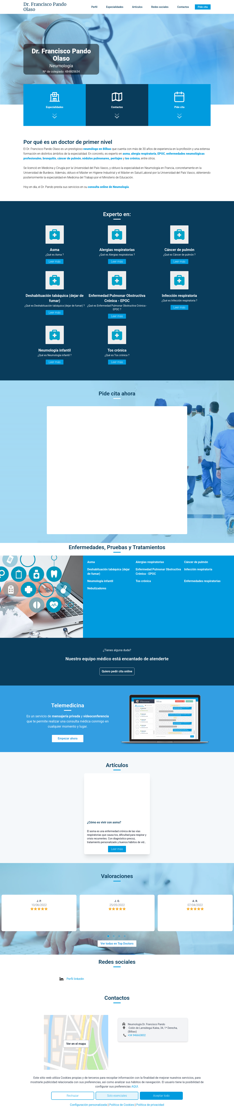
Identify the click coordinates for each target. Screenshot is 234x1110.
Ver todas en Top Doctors (117, 943)
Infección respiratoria (198, 569)
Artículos (137, 6)
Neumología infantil (100, 581)
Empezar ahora (68, 738)
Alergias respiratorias (150, 562)
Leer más (55, 261)
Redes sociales (159, 6)
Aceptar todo (161, 1095)
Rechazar (73, 1095)
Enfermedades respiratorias (202, 581)
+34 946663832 (137, 1035)
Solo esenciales (117, 1095)
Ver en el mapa (76, 1043)
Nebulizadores (96, 588)
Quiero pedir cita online (117, 671)
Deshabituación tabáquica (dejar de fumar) (108, 571)
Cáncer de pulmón (196, 562)
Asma (91, 562)
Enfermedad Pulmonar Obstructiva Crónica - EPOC (158, 571)
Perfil (94, 6)
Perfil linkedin (75, 979)
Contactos (183, 6)
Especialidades (114, 6)
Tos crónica (143, 581)
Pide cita (203, 6)
